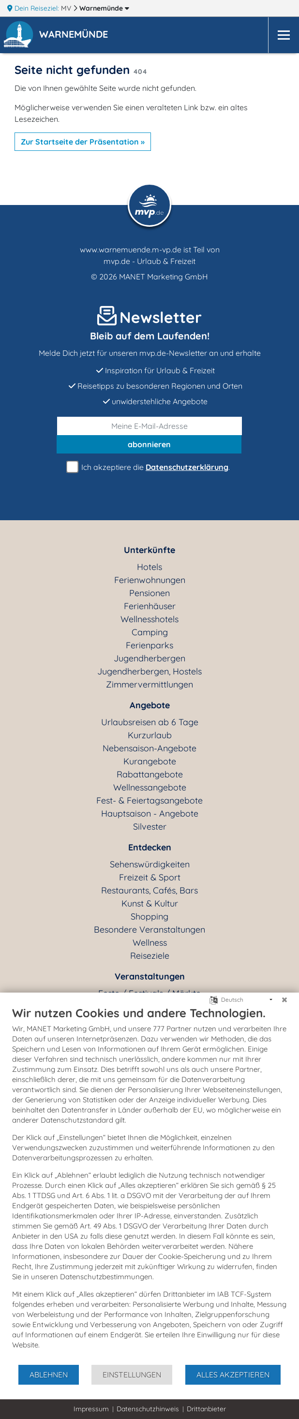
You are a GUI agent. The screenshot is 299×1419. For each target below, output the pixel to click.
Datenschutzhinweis (148, 1408)
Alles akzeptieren (232, 1374)
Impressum (91, 1408)
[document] (149, 1184)
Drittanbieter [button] (206, 1408)
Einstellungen (132, 1374)
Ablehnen (49, 1374)
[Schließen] (284, 1000)
